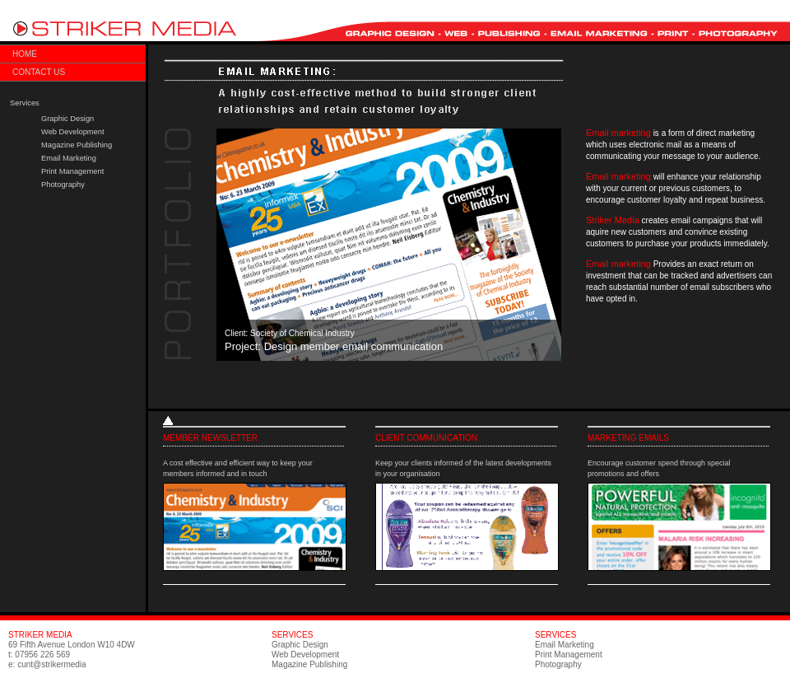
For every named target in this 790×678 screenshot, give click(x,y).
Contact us (38, 72)
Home (24, 53)
